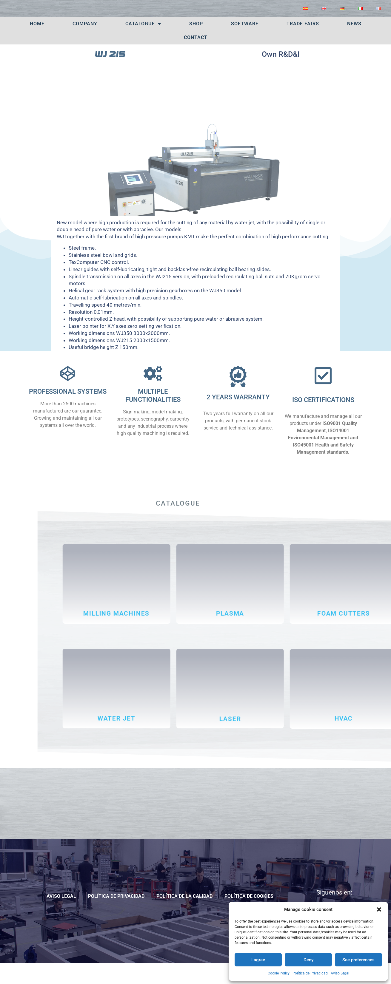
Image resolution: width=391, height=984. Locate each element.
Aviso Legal (340, 973)
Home (37, 44)
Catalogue (143, 43)
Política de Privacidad (310, 973)
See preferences (358, 960)
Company (85, 44)
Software (244, 44)
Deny (308, 960)
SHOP (196, 44)
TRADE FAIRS (303, 44)
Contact (195, 57)
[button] (379, 909)
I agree (258, 960)
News (354, 44)
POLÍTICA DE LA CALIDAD (184, 916)
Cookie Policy (279, 973)
